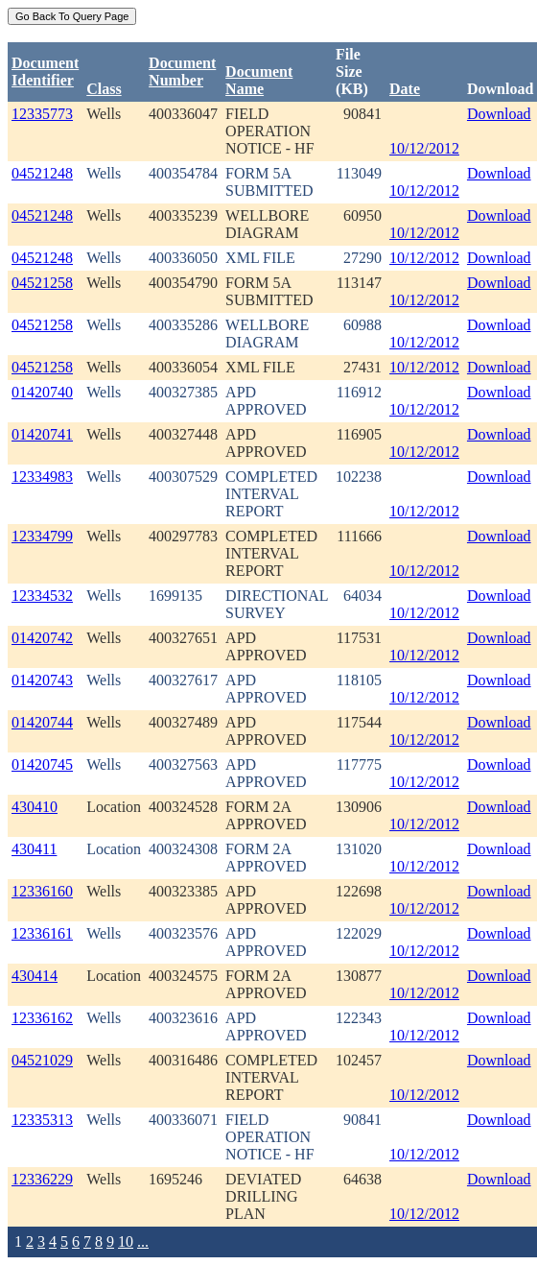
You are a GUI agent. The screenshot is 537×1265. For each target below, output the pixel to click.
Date (404, 89)
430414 (35, 975)
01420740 (42, 392)
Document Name (258, 80)
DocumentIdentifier (45, 71)
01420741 (42, 434)
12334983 (42, 476)
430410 (35, 807)
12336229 (42, 1179)
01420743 (42, 680)
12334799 (42, 536)
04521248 (42, 173)
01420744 (42, 722)
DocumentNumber (182, 71)
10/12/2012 (424, 148)
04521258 (42, 282)
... (143, 1241)
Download (499, 114)
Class (103, 89)
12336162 (42, 1018)
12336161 (42, 933)
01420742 (42, 638)
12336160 (42, 891)
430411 (34, 849)
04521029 (42, 1060)
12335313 (42, 1119)
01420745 (42, 764)
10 (125, 1241)
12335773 (42, 114)
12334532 (42, 595)
